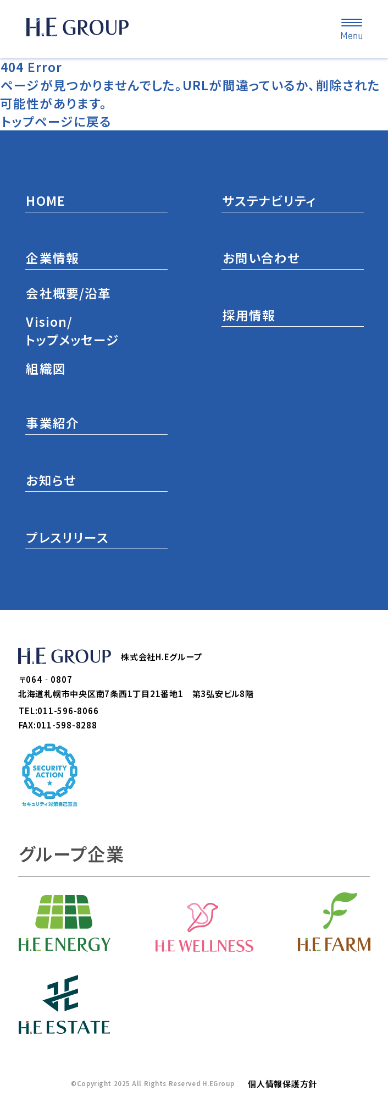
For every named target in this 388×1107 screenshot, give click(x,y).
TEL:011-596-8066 (58, 710)
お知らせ (51, 480)
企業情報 (52, 258)
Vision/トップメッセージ (72, 331)
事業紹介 (52, 423)
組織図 (45, 368)
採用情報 (249, 315)
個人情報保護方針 (282, 1083)
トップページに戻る (56, 121)
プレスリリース (67, 537)
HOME (45, 200)
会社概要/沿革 (68, 293)
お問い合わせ (262, 258)
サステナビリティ (270, 200)
